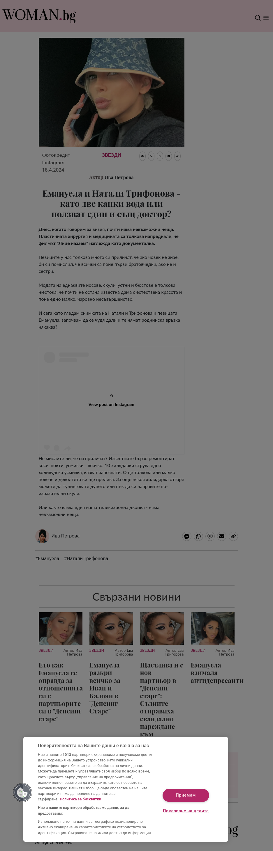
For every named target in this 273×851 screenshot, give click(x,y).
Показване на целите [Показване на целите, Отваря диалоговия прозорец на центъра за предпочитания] (186, 811)
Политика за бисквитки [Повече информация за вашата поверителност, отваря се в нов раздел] (80, 799)
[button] (22, 792)
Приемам (186, 795)
